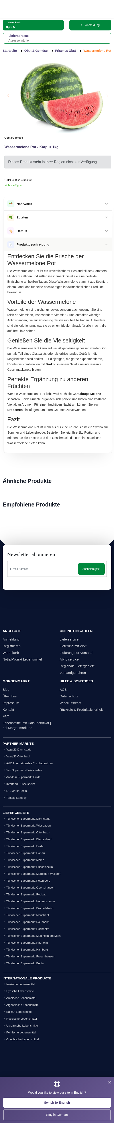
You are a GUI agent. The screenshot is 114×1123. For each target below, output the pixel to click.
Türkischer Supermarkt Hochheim (26, 929)
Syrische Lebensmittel (19, 991)
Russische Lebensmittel (20, 1018)
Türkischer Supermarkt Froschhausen (29, 956)
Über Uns (10, 696)
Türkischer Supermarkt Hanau (24, 853)
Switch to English (57, 1102)
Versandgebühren (73, 673)
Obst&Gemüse (13, 137)
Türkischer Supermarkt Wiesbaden (27, 825)
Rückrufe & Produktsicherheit (81, 709)
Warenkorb (11, 653)
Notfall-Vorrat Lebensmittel (22, 659)
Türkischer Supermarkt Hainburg (25, 949)
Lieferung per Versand (76, 653)
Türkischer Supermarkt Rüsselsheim (28, 867)
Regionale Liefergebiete (77, 666)
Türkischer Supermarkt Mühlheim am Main (32, 935)
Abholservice (69, 659)
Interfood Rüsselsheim (19, 784)
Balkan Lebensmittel (17, 1011)
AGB (63, 689)
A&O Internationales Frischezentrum (28, 763)
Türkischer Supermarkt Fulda (23, 846)
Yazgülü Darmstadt (17, 749)
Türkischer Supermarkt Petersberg (26, 880)
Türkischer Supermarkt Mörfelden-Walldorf (32, 873)
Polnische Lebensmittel (19, 1032)
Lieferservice (69, 639)
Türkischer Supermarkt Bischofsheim (28, 908)
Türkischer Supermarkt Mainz (23, 860)
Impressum (11, 703)
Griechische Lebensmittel (21, 1039)
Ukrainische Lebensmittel (21, 1025)
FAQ (6, 716)
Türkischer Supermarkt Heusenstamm (29, 901)
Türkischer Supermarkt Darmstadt (26, 818)
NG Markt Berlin (15, 791)
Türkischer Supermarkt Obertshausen (28, 887)
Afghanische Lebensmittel (21, 1005)
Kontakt (8, 709)
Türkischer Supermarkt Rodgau (24, 894)
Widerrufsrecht (70, 703)
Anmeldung (90, 25)
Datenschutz (69, 696)
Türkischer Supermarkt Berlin (23, 963)
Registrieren (12, 646)
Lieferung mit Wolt (73, 646)
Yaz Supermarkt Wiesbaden (22, 770)
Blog (6, 689)
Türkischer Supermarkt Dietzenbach (27, 839)
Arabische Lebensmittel (19, 998)
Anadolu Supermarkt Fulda (22, 777)
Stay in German (57, 1115)
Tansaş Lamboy (14, 797)
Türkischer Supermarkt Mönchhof (26, 915)
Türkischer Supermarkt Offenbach (26, 832)
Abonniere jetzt (91, 569)
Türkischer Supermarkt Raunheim (26, 922)
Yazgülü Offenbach (17, 756)
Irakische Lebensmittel (19, 984)
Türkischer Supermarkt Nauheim (25, 942)
